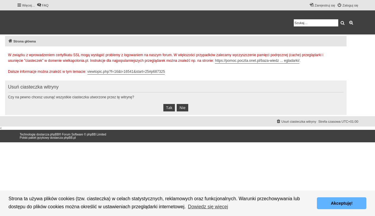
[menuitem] (43, 5)
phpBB (54, 134)
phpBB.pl (70, 137)
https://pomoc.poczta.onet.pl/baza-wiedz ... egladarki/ (257, 61)
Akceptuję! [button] (342, 203)
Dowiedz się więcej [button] (208, 206)
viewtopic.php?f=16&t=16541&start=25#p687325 (126, 72)
